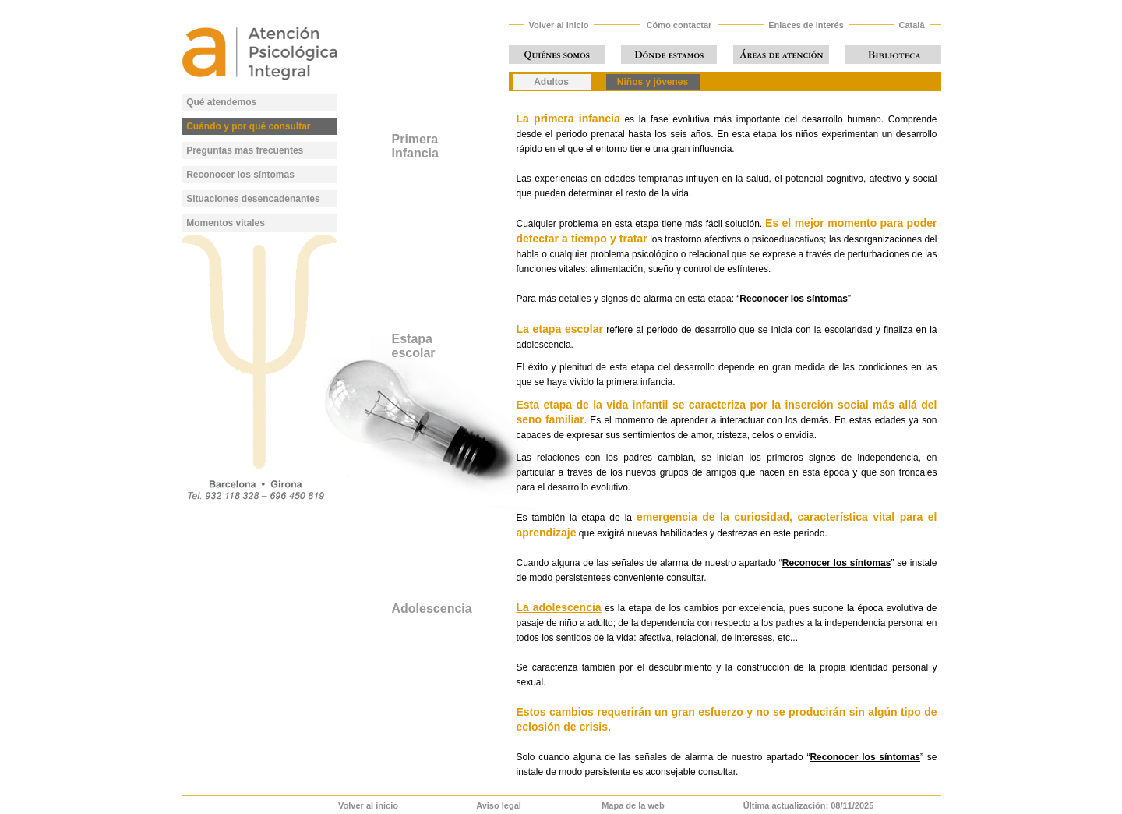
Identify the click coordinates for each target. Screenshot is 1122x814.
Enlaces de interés (806, 25)
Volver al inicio (559, 25)
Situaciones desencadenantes (252, 198)
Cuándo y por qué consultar (248, 126)
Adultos (551, 81)
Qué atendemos (221, 102)
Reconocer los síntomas (240, 174)
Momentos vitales (225, 223)
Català (911, 25)
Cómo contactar (679, 25)
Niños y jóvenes (652, 81)
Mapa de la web (633, 805)
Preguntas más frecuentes (244, 150)
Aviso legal (498, 805)
